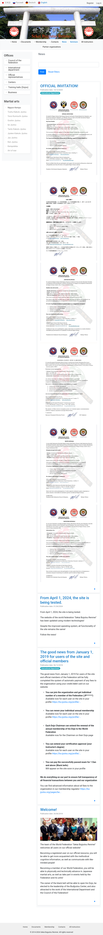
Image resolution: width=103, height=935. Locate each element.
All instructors (74, 927)
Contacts (61, 927)
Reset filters (54, 72)
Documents (36, 927)
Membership (49, 927)
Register (90, 3)
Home (25, 927)
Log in (98, 3)
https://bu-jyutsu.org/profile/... (66, 702)
